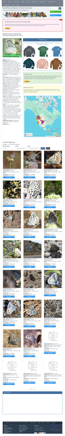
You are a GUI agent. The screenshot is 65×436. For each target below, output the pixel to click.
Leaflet (47, 136)
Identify (22, 1)
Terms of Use (26, 422)
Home (5, 1)
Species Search (7, 5)
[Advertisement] (32, 404)
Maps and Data (42, 1)
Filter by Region (6, 146)
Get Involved (16, 1)
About (10, 1)
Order (29, 146)
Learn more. (42, 430)
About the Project (7, 427)
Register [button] (53, 15)
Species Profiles (52, 1)
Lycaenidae (8, 59)
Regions (28, 1)
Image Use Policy (40, 422)
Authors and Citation (8, 429)
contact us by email (44, 90)
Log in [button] (53, 11)
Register (21, 431)
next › (34, 389)
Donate (17, 5)
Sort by (16, 146)
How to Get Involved (23, 427)
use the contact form (54, 90)
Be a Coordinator (22, 429)
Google (53, 136)
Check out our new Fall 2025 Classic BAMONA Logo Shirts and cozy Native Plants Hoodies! (43, 43)
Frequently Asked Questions (7, 432)
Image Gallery (34, 1)
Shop (13, 5)
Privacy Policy (33, 422)
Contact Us (48, 422)
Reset (48, 148)
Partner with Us (22, 430)
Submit (43, 148)
